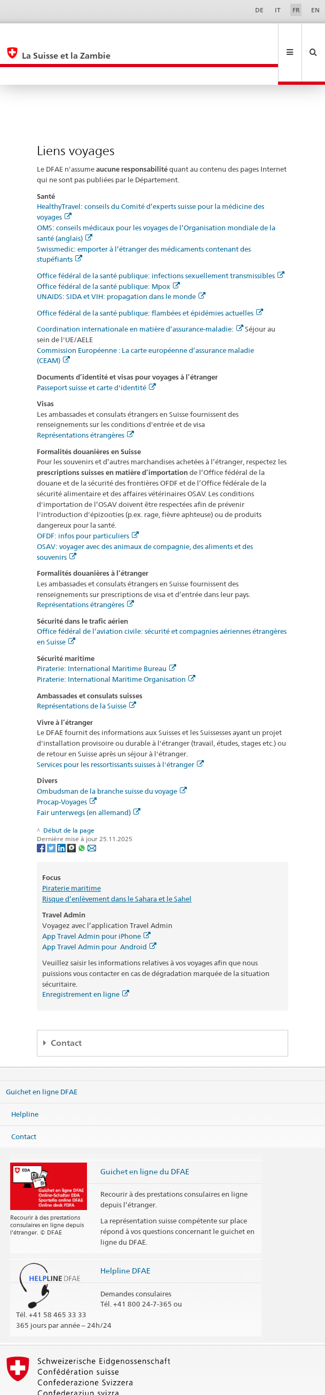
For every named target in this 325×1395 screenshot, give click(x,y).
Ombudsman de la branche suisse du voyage (112, 755)
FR (296, 10)
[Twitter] (52, 812)
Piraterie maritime (71, 852)
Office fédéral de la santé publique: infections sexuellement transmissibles (160, 240)
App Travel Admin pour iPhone (96, 900)
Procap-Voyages (67, 766)
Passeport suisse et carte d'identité (96, 352)
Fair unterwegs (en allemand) (88, 776)
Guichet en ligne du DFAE (144, 1135)
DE (259, 10)
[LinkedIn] (62, 812)
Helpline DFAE (125, 1234)
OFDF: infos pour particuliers (88, 500)
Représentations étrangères (85, 399)
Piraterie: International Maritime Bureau (106, 632)
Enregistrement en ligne (85, 958)
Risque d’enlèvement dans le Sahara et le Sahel (117, 863)
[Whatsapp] (82, 812)
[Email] (92, 812)
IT (278, 10)
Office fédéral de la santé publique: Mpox (108, 250)
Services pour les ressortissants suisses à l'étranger (120, 728)
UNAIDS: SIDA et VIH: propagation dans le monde (121, 260)
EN (315, 10)
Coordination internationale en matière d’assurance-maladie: (140, 293)
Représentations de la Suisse (86, 670)
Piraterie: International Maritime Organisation (116, 643)
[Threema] (72, 812)
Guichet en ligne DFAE (41, 1056)
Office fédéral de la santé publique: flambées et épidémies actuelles (150, 277)
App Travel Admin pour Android (99, 911)
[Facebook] (42, 812)
